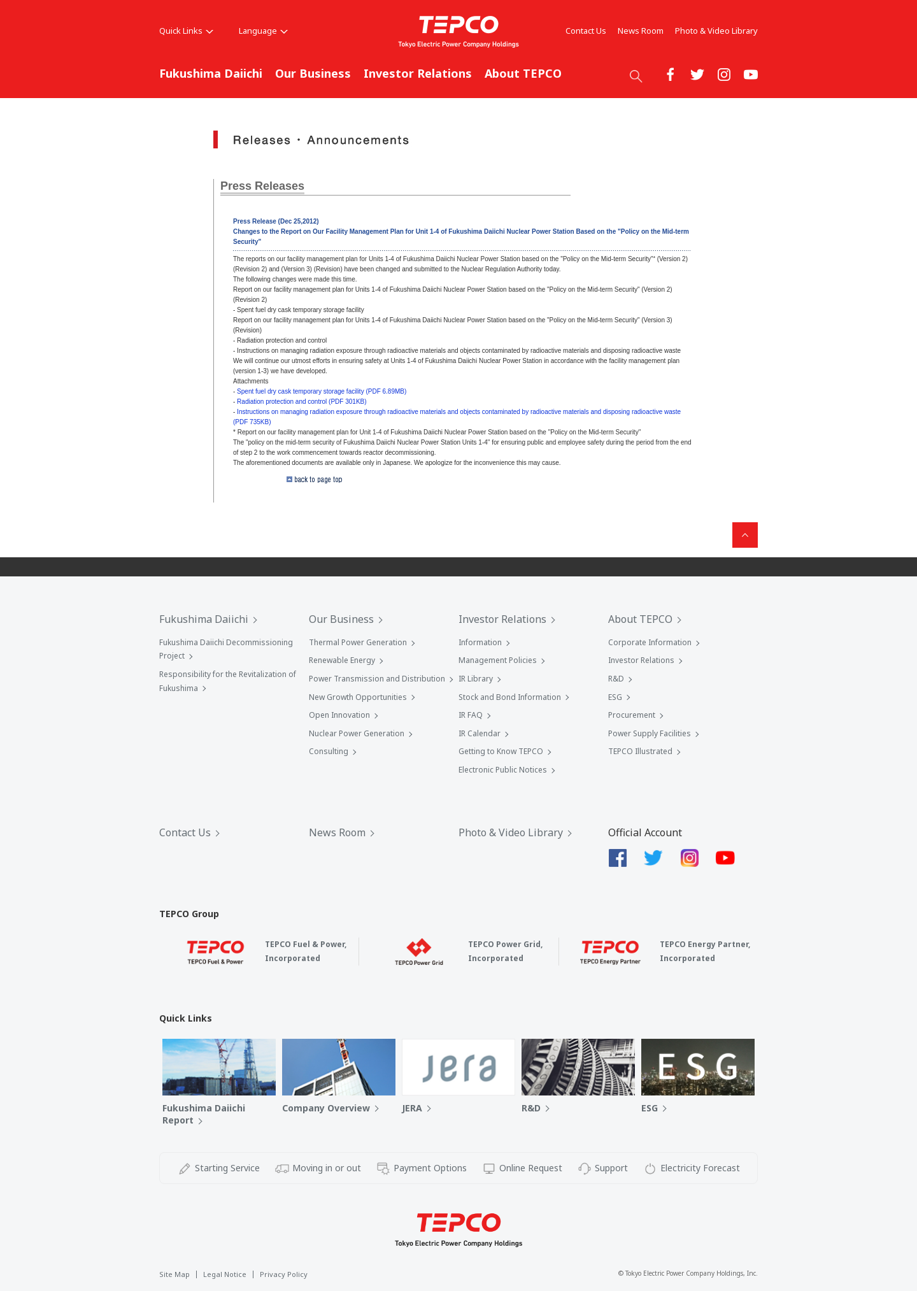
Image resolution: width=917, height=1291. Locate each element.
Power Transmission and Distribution (377, 678)
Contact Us (585, 30)
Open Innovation (339, 715)
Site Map (174, 1274)
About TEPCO (523, 73)
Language (263, 30)
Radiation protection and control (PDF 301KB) (301, 401)
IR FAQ (470, 715)
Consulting (328, 751)
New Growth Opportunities (358, 697)
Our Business (313, 73)
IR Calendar (479, 733)
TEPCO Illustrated (640, 751)
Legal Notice (224, 1274)
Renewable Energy (342, 660)
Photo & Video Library (716, 30)
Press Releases (262, 186)
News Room (641, 30)
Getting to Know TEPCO (500, 751)
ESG (615, 697)
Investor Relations (418, 73)
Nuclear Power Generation (356, 733)
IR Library (475, 678)
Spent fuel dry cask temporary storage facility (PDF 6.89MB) (321, 391)
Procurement (631, 715)
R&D (616, 678)
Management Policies (497, 660)
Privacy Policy (284, 1274)
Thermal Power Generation (358, 642)
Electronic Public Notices (502, 769)
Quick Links (186, 30)
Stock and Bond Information (509, 697)
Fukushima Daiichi (210, 73)
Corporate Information (650, 642)
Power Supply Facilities (649, 733)
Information (480, 642)
